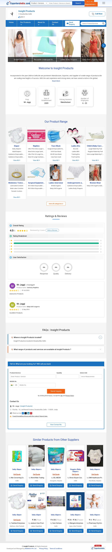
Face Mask (56, 146)
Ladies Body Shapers (68, 60)
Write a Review (52, 230)
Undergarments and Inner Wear (75, 183)
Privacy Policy (70, 395)
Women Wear (95, 183)
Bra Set (75, 149)
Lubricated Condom (16, 186)
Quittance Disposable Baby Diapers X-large (16, 157)
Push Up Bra (76, 157)
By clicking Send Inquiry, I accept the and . (56, 395)
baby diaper (17, 469)
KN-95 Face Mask (56, 154)
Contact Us (55, 23)
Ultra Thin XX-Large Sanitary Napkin (36, 154)
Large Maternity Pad (95, 149)
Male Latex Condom (16, 188)
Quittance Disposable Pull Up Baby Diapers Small (16, 154)
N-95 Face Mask (56, 151)
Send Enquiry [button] (71, 23)
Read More (56, 81)
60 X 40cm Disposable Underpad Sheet (36, 186)
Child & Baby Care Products (95, 146)
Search (78, 3)
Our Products (25, 23)
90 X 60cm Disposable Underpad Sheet (36, 188)
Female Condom (16, 191)
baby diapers (16, 149)
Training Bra (76, 154)
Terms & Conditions (56, 548)
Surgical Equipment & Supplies (36, 183)
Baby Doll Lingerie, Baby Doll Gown (92, 60)
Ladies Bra (75, 146)
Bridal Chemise (20, 60)
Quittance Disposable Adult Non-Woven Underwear (75, 186)
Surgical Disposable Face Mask (56, 149)
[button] (97, 14)
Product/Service (15, 373)
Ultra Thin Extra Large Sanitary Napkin (36, 149)
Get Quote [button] (16, 474)
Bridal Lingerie (56, 186)
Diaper (16, 146)
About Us (41, 23)
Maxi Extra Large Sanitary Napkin (36, 151)
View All (16, 160)
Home (11, 22)
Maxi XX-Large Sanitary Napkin (36, 157)
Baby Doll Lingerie (56, 188)
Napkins (36, 146)
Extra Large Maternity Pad (95, 154)
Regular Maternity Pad (95, 151)
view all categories (56, 203)
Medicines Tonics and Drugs (16, 183)
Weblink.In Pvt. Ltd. (31, 548)
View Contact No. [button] (56, 425)
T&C (61, 395)
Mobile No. (13, 381)
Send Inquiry (55, 391)
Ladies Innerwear (56, 183)
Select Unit (83, 373)
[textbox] (60, 3)
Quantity (59, 373)
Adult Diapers (16, 151)
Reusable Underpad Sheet (44, 60)
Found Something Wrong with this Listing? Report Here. (30, 416)
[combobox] (13, 385)
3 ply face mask (56, 157)
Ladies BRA (75, 151)
